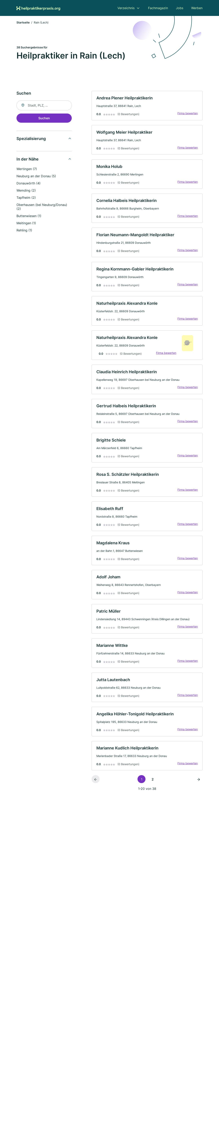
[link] (147, 106)
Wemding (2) (26, 191)
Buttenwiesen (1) (28, 216)
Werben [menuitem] (197, 8)
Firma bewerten (187, 114)
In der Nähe (27, 159)
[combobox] (44, 106)
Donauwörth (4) (28, 184)
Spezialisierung (31, 139)
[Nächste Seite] (199, 784)
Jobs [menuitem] (179, 8)
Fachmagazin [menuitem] (158, 8)
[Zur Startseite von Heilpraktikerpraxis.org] (38, 8)
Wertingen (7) (26, 169)
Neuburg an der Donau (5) (36, 176)
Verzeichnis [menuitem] (126, 8)
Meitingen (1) (26, 223)
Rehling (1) (24, 231)
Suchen (44, 118)
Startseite (23, 22)
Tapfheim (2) (26, 198)
